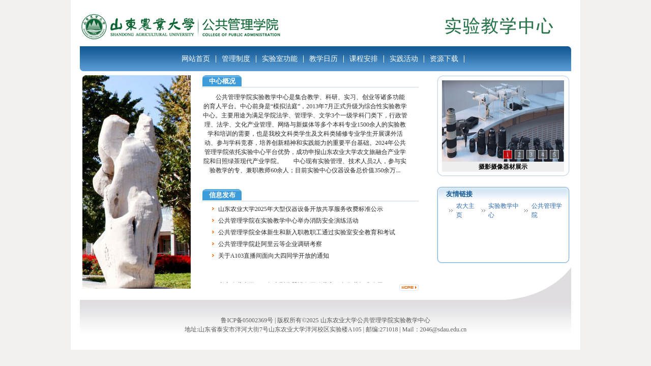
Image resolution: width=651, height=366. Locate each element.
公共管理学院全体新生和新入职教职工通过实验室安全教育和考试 (306, 232)
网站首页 (196, 59)
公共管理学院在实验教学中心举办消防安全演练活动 (288, 221)
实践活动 (404, 59)
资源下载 (444, 59)
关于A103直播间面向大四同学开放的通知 (274, 256)
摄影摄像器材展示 (503, 166)
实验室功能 (280, 59)
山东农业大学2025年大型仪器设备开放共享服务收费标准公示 (300, 209)
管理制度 (236, 59)
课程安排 (363, 59)
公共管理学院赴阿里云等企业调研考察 (270, 244)
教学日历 (323, 59)
